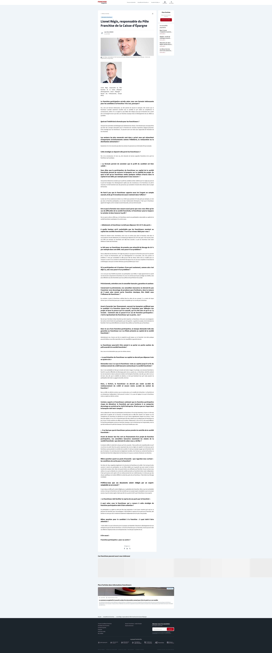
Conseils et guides (102, 627)
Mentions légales (101, 649)
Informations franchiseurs (106, 17)
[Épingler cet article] (153, 14)
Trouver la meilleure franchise (105, 623)
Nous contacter (131, 649)
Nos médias (100, 633)
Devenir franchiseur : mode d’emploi (133, 623)
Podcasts (100, 629)
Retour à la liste (105, 13)
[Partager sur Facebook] (124, 548)
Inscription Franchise (139, 649)
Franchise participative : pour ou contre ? (115, 540)
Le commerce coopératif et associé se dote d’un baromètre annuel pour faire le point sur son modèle (128, 600)
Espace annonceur (129, 625)
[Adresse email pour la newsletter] (159, 629)
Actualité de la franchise (108, 617)
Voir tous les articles (166, 20)
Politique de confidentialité (111, 649)
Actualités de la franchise (103, 625)
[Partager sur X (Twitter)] (130, 548)
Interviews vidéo (101, 631)
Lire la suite (162, 33)
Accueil (99, 617)
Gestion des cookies (122, 649)
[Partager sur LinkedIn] (127, 548)
